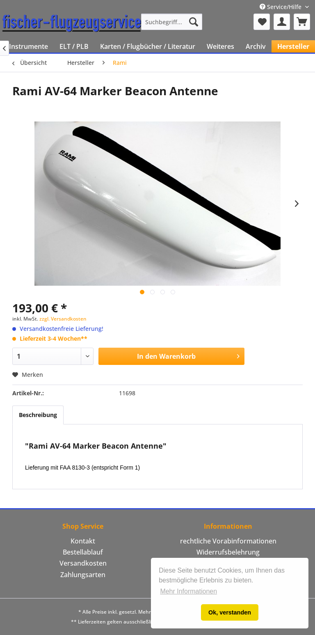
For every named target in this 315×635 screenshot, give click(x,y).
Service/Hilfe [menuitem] (281, 7)
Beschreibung (38, 415)
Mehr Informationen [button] (188, 591)
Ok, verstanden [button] (229, 612)
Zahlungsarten (82, 574)
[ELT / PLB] (74, 46)
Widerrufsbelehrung (228, 552)
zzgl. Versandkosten (63, 318)
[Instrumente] (28, 46)
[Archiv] (256, 46)
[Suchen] (193, 22)
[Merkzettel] (261, 22)
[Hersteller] (293, 46)
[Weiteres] (220, 46)
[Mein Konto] (282, 22)
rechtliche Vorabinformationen (228, 541)
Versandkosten (83, 563)
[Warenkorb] (302, 22)
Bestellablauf (83, 552)
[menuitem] (172, 22)
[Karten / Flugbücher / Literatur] (147, 46)
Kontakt (83, 541)
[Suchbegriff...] (172, 22)
